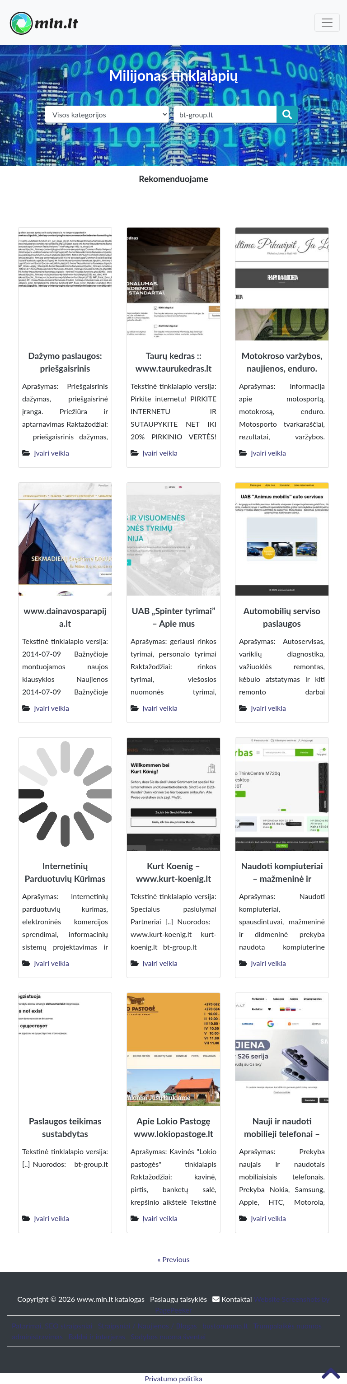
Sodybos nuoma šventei (168, 1336)
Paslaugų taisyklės (179, 1299)
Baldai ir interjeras (96, 1336)
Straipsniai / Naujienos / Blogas (147, 1325)
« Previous (173, 1259)
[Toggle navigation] (327, 23)
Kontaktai (232, 1299)
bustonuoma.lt (225, 1325)
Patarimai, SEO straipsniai (52, 1325)
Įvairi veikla (51, 452)
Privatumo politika (173, 1378)
